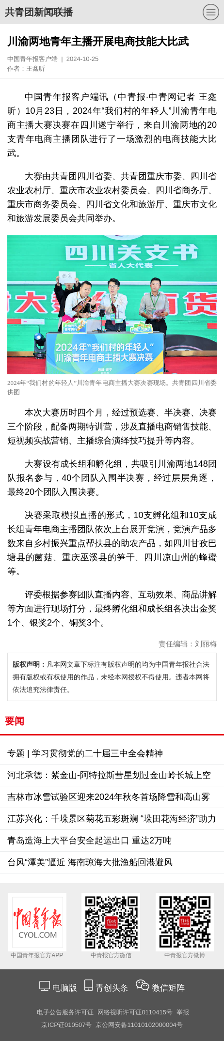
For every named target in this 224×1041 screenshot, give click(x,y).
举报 (182, 1012)
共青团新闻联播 (39, 12)
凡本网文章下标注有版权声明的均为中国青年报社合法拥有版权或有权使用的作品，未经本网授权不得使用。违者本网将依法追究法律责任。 (111, 676)
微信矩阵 (168, 988)
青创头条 (113, 988)
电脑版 (64, 988)
